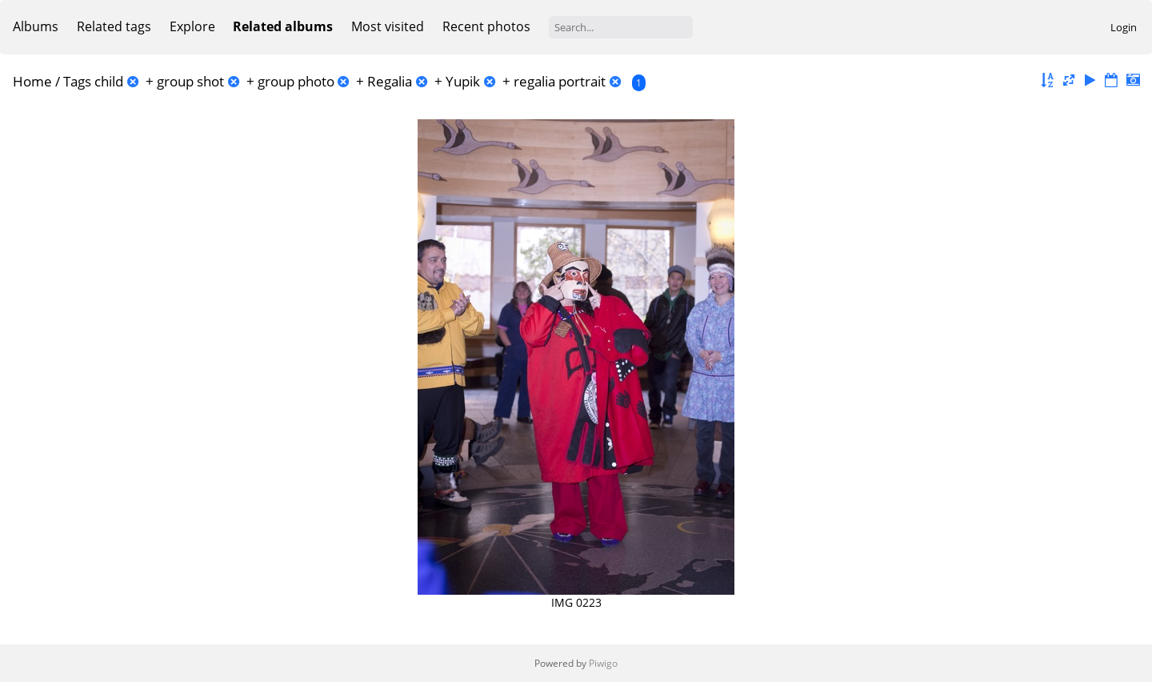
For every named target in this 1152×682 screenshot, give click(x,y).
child (108, 81)
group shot (190, 81)
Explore (192, 26)
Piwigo (603, 663)
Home (32, 81)
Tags (77, 81)
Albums (35, 26)
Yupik (463, 81)
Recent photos (486, 26)
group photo (296, 81)
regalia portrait (560, 81)
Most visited (387, 26)
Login (1123, 27)
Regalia (389, 81)
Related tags (114, 26)
